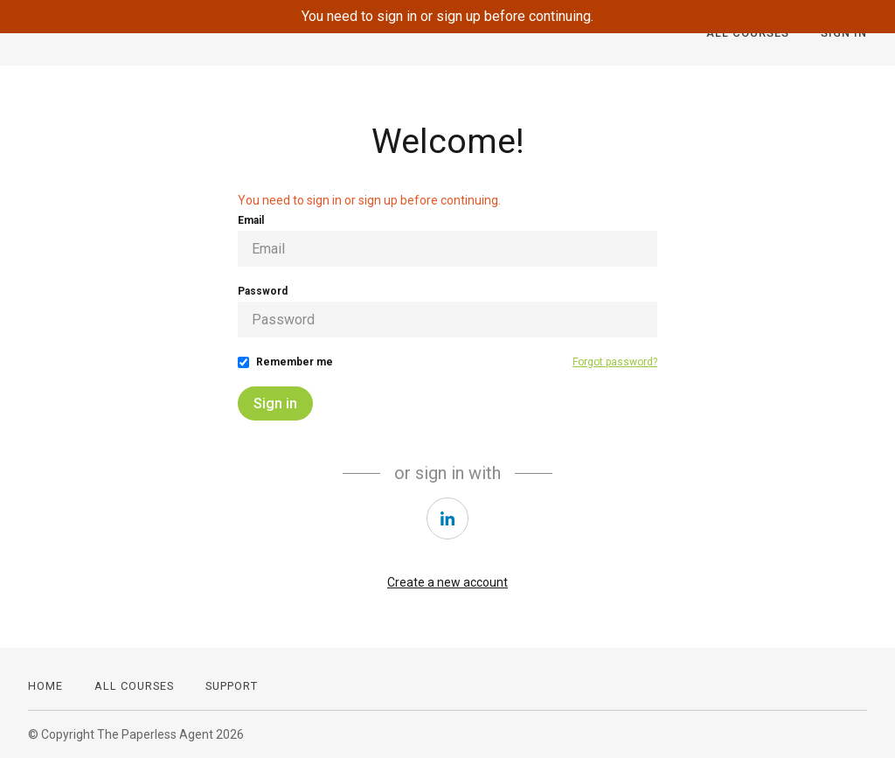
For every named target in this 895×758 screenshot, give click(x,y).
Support (231, 685)
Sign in (275, 403)
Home (45, 685)
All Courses (134, 685)
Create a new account (447, 582)
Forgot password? (614, 362)
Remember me (294, 362)
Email (251, 220)
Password (263, 291)
